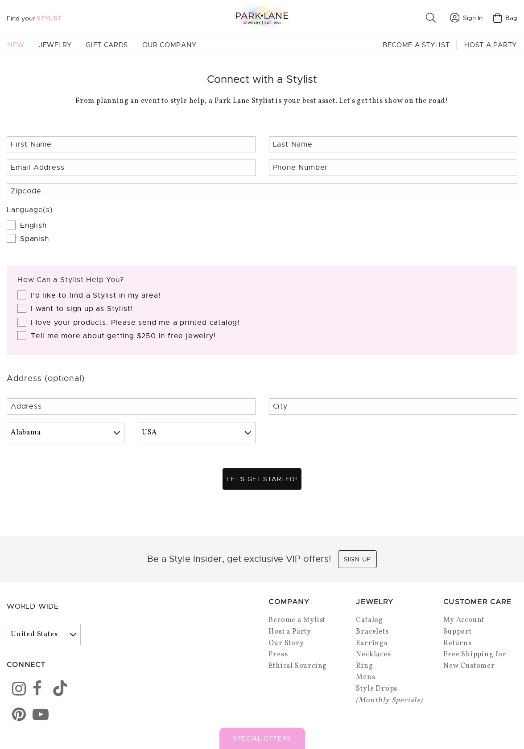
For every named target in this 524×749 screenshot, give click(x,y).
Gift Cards (107, 45)
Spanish (34, 238)
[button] (432, 18)
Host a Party (490, 45)
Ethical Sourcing (297, 668)
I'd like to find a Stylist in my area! (95, 295)
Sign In (466, 18)
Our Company (169, 45)
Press (278, 656)
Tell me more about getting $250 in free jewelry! (123, 336)
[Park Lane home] (262, 17)
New (16, 45)
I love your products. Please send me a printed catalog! (135, 322)
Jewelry (55, 45)
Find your (34, 18)
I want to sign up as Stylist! (81, 308)
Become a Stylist (416, 45)
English (33, 225)
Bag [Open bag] (505, 18)
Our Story (286, 645)
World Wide (33, 608)
